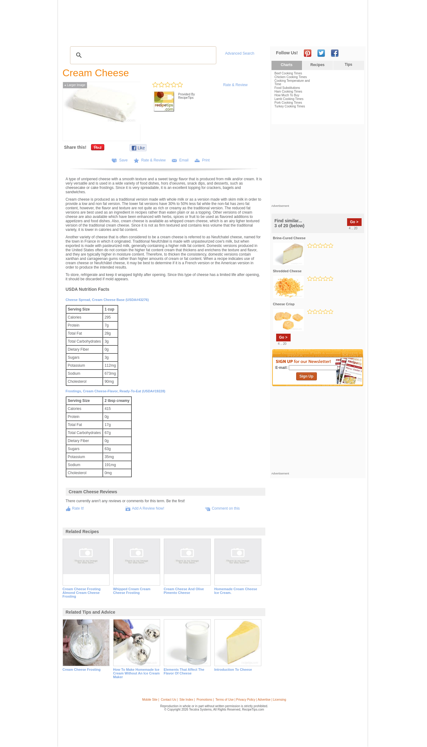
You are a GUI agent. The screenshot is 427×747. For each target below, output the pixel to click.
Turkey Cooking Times (290, 106)
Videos (151, 37)
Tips (348, 64)
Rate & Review (235, 85)
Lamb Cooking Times (289, 99)
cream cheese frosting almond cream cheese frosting (82, 592)
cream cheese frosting (82, 669)
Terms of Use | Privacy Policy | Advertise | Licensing (250, 699)
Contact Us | (169, 699)
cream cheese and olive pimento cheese (184, 591)
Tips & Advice (100, 37)
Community (174, 37)
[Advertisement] (251, 16)
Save (123, 160)
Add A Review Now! (148, 508)
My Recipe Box (226, 37)
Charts (286, 65)
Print (206, 160)
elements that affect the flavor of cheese (184, 671)
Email (184, 160)
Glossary (129, 37)
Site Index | (187, 699)
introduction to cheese (233, 669)
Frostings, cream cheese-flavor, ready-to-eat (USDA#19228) (115, 391)
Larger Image (74, 85)
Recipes (74, 37)
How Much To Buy (287, 95)
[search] (142, 55)
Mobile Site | (150, 699)
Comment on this (226, 508)
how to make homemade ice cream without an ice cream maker (136, 673)
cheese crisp (284, 304)
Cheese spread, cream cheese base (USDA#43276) (107, 300)
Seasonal (198, 37)
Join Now (340, 37)
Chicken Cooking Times (291, 77)
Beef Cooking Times (288, 73)
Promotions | (205, 699)
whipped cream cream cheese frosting (132, 591)
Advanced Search (240, 53)
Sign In (354, 37)
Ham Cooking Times (288, 91)
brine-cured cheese (289, 238)
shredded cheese (287, 271)
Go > (354, 222)
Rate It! (78, 508)
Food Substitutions (287, 88)
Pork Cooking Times (288, 102)
